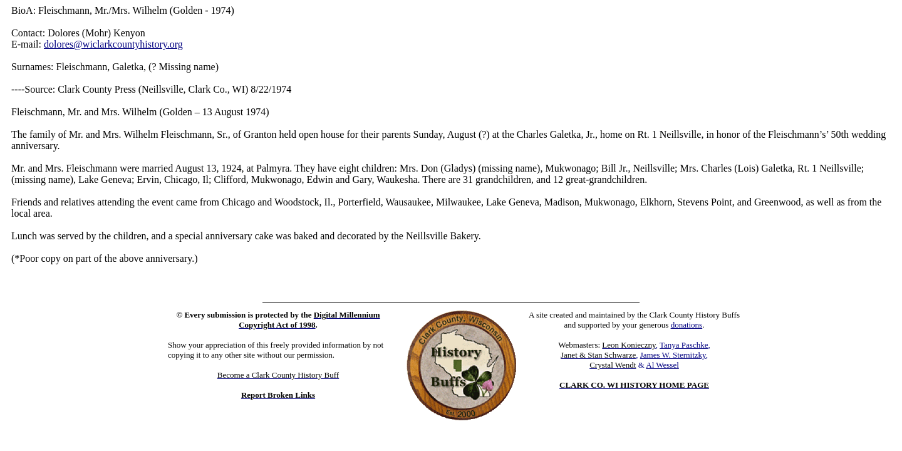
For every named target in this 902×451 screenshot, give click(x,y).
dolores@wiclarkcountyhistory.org (113, 44)
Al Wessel (662, 365)
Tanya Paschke (684, 345)
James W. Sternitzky (673, 355)
